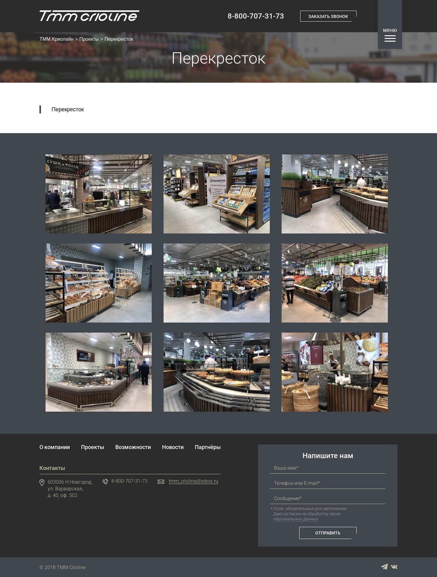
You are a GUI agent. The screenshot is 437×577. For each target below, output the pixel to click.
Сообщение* (288, 498)
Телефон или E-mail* (297, 483)
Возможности (133, 447)
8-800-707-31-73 (255, 16)
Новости (173, 447)
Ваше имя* (286, 468)
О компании (54, 447)
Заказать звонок (328, 16)
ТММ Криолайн (56, 39)
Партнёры (208, 447)
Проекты (89, 39)
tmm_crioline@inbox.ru (193, 481)
